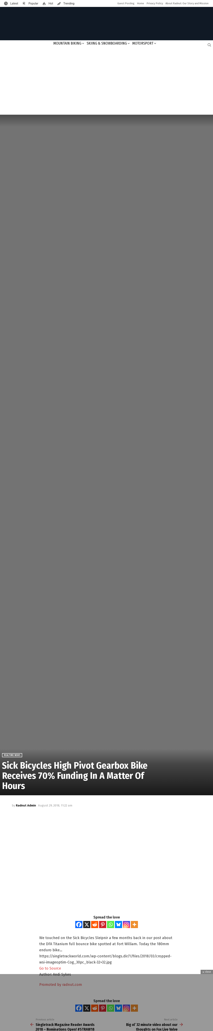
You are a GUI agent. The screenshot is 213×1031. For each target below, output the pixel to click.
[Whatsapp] (110, 924)
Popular (33, 3)
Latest (14, 3)
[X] (86, 924)
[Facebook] (78, 924)
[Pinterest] (102, 924)
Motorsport (142, 43)
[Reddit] (94, 924)
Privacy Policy (154, 3)
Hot (50, 3)
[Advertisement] (106, 81)
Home (140, 3)
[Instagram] (126, 924)
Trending (68, 3)
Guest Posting (125, 3)
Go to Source (50, 968)
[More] (134, 924)
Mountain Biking (67, 43)
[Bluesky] (118, 924)
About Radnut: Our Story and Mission (187, 3)
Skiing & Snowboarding (107, 43)
